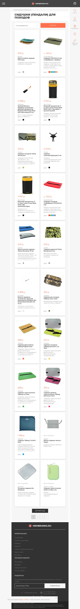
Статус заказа (20, 570)
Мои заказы (18, 562)
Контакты (18, 555)
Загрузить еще (40, 511)
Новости (18, 546)
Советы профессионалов (24, 549)
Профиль (18, 565)
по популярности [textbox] (22, 25)
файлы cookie (23, 599)
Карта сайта (19, 552)
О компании (19, 537)
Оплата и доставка (21, 540)
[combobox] (27, 25)
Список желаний (20, 567)
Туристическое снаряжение (22, 10)
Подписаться (55, 586)
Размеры (18, 543)
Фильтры (53, 25)
